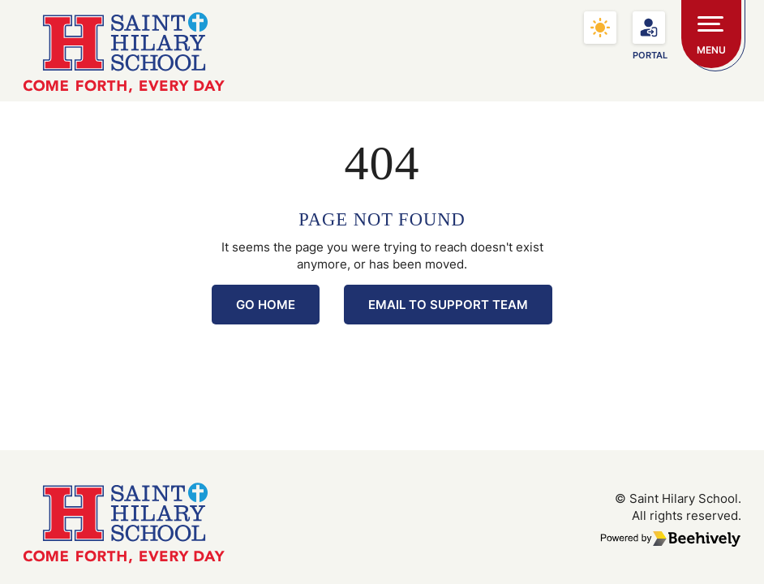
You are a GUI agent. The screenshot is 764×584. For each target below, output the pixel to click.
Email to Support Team (448, 304)
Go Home (265, 304)
